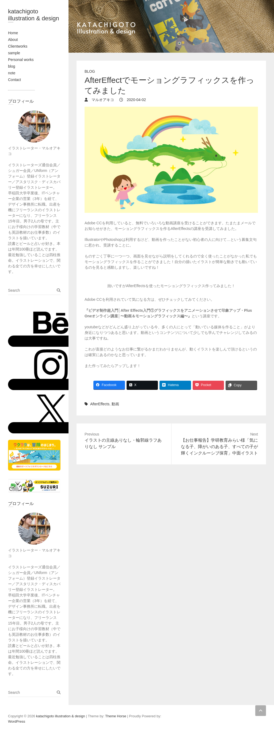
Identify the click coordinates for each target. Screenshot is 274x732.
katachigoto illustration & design (33, 15)
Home (13, 33)
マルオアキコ (102, 100)
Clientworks (17, 46)
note (11, 73)
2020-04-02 (136, 100)
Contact (14, 80)
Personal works (21, 59)
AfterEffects (99, 404)
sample (14, 53)
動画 (115, 404)
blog (11, 66)
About (13, 39)
